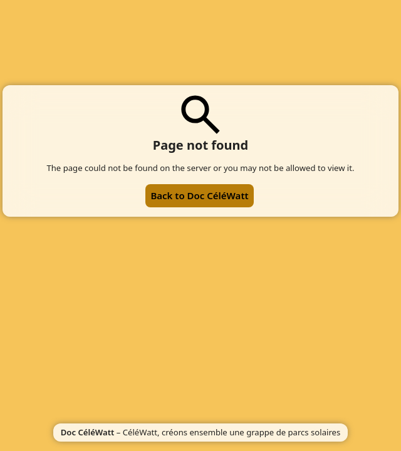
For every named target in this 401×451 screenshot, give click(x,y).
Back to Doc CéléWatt (199, 195)
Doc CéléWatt (88, 432)
